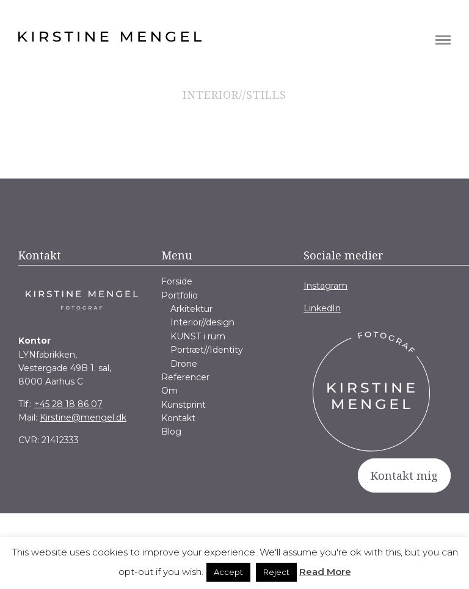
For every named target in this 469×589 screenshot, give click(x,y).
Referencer (185, 377)
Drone (183, 363)
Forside (176, 281)
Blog (171, 431)
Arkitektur (191, 308)
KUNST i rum (197, 336)
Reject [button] (276, 572)
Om (169, 390)
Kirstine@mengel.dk (83, 417)
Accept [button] (228, 572)
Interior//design (202, 322)
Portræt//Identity (206, 349)
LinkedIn (322, 308)
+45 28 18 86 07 (68, 404)
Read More (325, 571)
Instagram (325, 285)
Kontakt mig (404, 475)
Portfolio (179, 295)
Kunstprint (183, 404)
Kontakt (178, 418)
